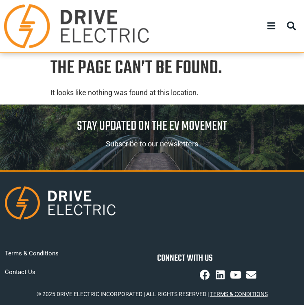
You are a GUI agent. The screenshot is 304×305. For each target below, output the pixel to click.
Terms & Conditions (32, 253)
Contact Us (20, 272)
